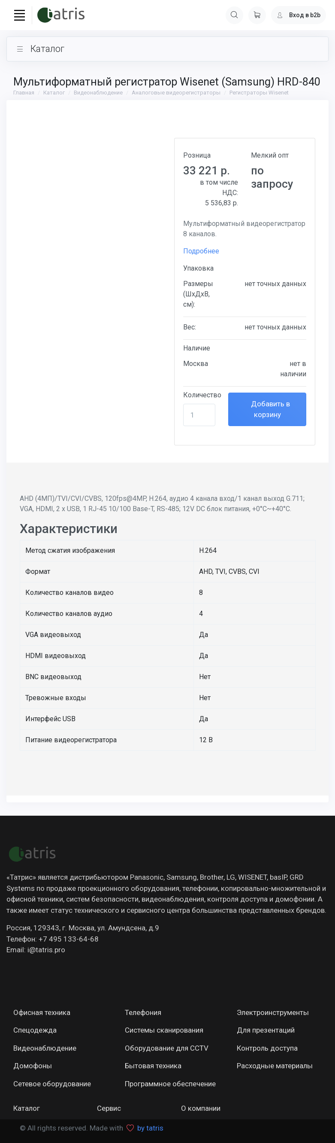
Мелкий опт (270, 155)
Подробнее (201, 251)
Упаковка (198, 268)
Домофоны (32, 1065)
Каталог (54, 92)
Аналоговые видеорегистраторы (176, 92)
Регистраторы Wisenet (259, 92)
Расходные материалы (275, 1065)
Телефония (143, 1012)
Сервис (109, 1108)
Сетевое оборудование (52, 1083)
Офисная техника (41, 1012)
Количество (202, 395)
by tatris (150, 1128)
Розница (197, 155)
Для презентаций (266, 1030)
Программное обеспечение (170, 1083)
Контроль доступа (267, 1048)
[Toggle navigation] (19, 15)
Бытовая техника (153, 1065)
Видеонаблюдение (98, 92)
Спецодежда (35, 1030)
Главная (23, 92)
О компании (200, 1108)
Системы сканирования (164, 1030)
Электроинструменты (273, 1012)
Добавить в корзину (269, 409)
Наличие (196, 348)
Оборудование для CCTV (166, 1048)
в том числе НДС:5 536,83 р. (219, 192)
